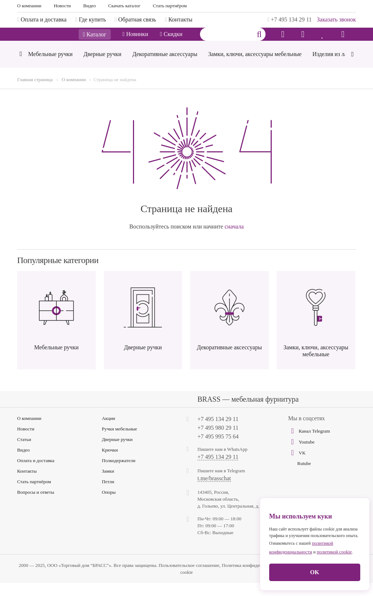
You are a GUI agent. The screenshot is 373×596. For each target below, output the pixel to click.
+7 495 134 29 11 (289, 19)
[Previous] (20, 68)
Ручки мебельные (119, 442)
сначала (234, 240)
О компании (29, 5)
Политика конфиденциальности (254, 578)
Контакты (27, 484)
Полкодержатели (119, 473)
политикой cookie (334, 552)
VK (297, 465)
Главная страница (34, 92)
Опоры (109, 505)
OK (314, 572)
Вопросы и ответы (35, 505)
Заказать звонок (336, 19)
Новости (62, 5)
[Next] (352, 66)
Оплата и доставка (35, 473)
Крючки (110, 463)
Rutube (304, 476)
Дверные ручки (117, 452)
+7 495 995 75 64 (218, 449)
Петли (108, 494)
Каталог (94, 41)
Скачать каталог (124, 5)
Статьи (24, 452)
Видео (89, 5)
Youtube (301, 454)
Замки (108, 484)
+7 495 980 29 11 (217, 441)
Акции (108, 431)
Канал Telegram (309, 444)
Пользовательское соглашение (189, 578)
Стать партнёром (170, 5)
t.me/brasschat (214, 491)
